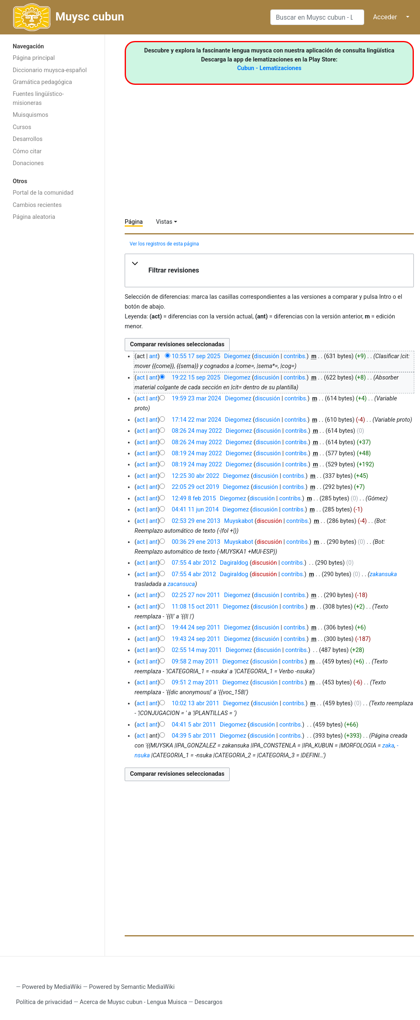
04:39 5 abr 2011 (194, 735)
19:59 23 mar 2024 (196, 398)
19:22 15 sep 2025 (196, 377)
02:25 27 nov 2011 (196, 595)
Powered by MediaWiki (52, 987)
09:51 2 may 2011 (195, 682)
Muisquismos (30, 114)
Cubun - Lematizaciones (269, 68)
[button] (269, 270)
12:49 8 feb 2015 (194, 498)
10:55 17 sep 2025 (196, 356)
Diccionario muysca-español (50, 70)
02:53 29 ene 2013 (196, 521)
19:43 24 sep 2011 (196, 639)
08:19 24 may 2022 (197, 453)
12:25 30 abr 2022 (195, 476)
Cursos (22, 127)
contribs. (294, 356)
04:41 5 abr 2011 (194, 724)
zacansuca (181, 584)
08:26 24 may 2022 (197, 430)
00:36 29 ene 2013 (196, 541)
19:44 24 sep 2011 (196, 627)
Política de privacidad (44, 1002)
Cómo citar (27, 151)
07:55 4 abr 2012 (194, 562)
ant (153, 356)
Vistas (164, 221)
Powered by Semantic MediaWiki (132, 987)
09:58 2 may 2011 (195, 661)
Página (134, 221)
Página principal (34, 58)
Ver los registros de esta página (164, 244)
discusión (266, 356)
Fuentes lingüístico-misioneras (38, 99)
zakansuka (383, 574)
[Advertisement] (52, 355)
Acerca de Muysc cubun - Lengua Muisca (133, 1002)
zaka (388, 745)
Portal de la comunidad (43, 192)
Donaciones (28, 163)
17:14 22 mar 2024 (196, 419)
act (141, 377)
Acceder (385, 17)
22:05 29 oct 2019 (195, 487)
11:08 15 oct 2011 (195, 606)
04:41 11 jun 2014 (195, 509)
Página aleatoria (34, 217)
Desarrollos (28, 139)
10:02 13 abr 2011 (195, 703)
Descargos (208, 1002)
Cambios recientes (37, 205)
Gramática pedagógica (42, 82)
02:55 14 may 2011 (197, 650)
